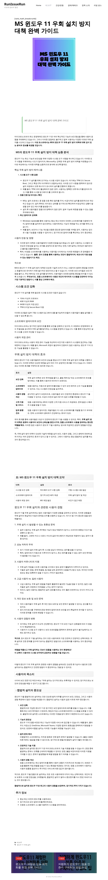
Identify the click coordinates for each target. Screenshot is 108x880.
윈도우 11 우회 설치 (23, 845)
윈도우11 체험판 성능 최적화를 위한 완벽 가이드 (31, 865)
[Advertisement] (54, 99)
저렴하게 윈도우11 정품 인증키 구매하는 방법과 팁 (74, 865)
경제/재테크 (73, 5)
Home (38, 5)
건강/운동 (60, 5)
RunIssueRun (14, 4)
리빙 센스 (98, 5)
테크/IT (48, 5)
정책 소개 (86, 5)
